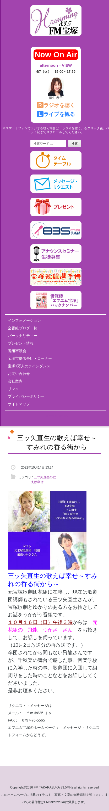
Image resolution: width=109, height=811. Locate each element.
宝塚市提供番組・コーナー (30, 358)
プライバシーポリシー (26, 396)
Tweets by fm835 (56, 416)
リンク (13, 389)
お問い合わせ (19, 373)
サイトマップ (19, 404)
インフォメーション (24, 320)
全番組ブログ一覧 (22, 328)
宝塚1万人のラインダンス (29, 366)
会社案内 (15, 381)
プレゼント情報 (21, 343)
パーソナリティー (22, 336)
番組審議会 (17, 351)
